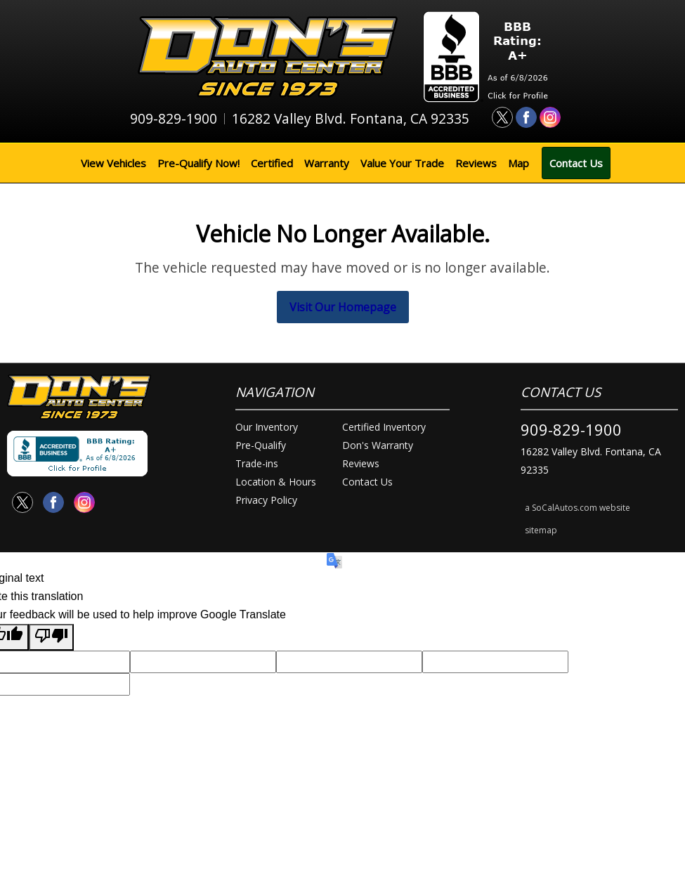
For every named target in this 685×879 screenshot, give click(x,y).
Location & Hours (275, 481)
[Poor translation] (51, 637)
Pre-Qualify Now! (198, 163)
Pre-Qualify (260, 445)
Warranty (326, 163)
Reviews (476, 163)
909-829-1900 (571, 429)
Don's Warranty (377, 445)
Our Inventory (266, 427)
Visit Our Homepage (342, 307)
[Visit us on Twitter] (502, 117)
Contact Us (576, 163)
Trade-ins (256, 463)
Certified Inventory (384, 427)
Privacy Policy (266, 500)
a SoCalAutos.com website (577, 508)
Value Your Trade (402, 163)
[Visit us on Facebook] (526, 117)
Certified (272, 163)
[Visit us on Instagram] (550, 117)
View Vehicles (113, 163)
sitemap (541, 530)
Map (518, 163)
